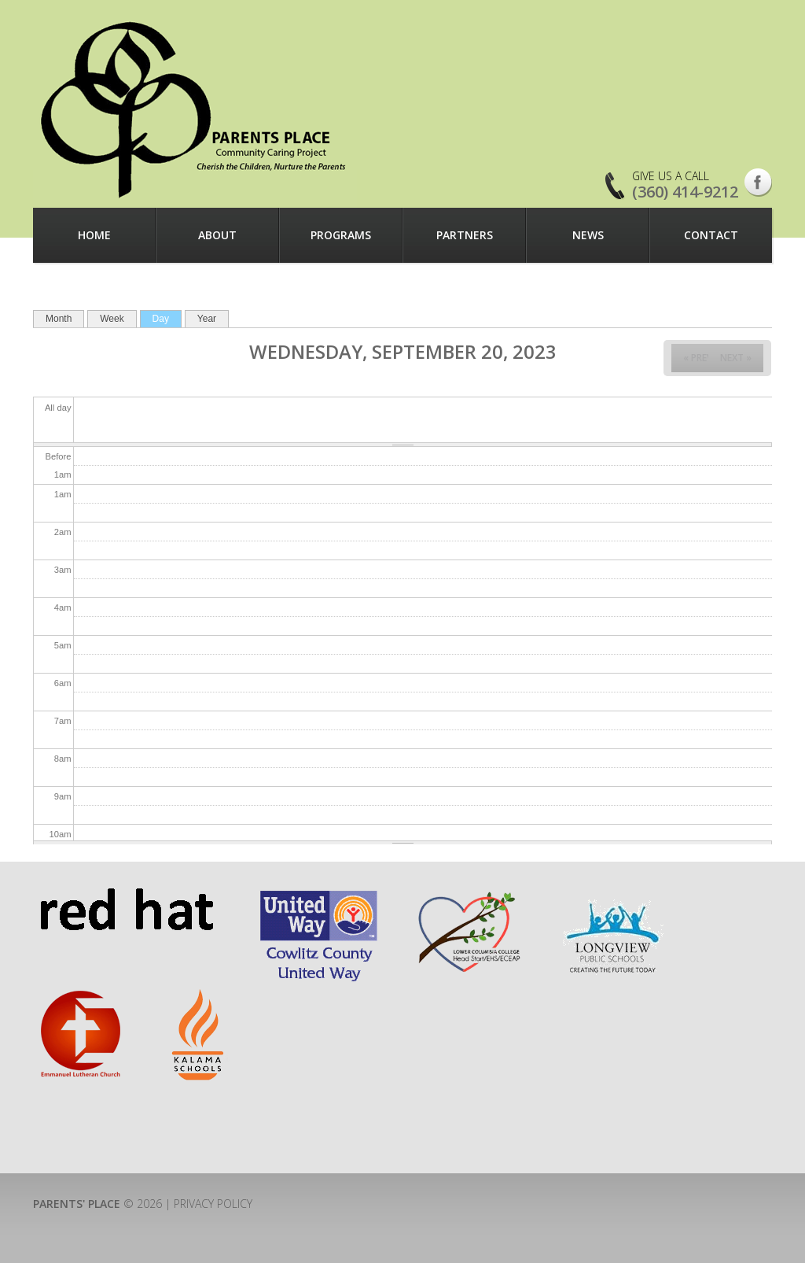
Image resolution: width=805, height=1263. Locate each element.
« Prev (697, 357)
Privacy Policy (213, 1203)
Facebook (758, 182)
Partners (464, 234)
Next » (736, 357)
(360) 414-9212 (685, 191)
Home (94, 234)
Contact (711, 234)
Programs (341, 234)
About (217, 234)
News (588, 234)
